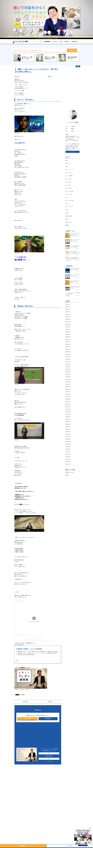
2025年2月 (67, 344)
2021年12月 (67, 439)
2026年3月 (67, 311)
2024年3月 (67, 371)
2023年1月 (67, 406)
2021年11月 (67, 441)
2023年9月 (67, 386)
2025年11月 (67, 321)
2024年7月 (67, 361)
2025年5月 (67, 336)
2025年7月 (67, 331)
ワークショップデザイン (70, 206)
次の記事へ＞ (50, 706)
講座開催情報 (47, 41)
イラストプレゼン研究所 (20, 42)
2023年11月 (67, 381)
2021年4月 (67, 459)
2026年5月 (67, 306)
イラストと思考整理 (69, 175)
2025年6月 (67, 334)
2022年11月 (67, 411)
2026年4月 (67, 309)
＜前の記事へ (25, 706)
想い (61, 41)
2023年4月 (67, 399)
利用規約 (66, 475)
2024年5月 (67, 366)
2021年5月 (67, 456)
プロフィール (55, 41)
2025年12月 (67, 319)
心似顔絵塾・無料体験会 (19, 643)
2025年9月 (67, 326)
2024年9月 (67, 356)
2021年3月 (67, 461)
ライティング (68, 203)
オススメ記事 (68, 185)
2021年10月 (67, 444)
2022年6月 (67, 424)
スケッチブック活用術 (69, 191)
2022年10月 (67, 414)
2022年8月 (67, 419)
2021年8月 (67, 449)
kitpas (67, 160)
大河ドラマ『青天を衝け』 (20, 111)
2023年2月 (67, 404)
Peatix (17, 665)
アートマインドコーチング (70, 169)
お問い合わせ (74, 41)
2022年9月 (67, 416)
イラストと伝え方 (69, 172)
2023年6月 (67, 394)
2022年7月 (67, 421)
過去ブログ (67, 41)
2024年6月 (67, 364)
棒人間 (67, 219)
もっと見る (72, 151)
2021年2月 (67, 464)
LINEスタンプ (68, 163)
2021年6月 (67, 454)
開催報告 (67, 225)
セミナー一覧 (27, 723)
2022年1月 (67, 436)
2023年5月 (67, 396)
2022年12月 (67, 409)
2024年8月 (67, 359)
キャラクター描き (69, 188)
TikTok (67, 166)
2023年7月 (67, 391)
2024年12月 (67, 349)
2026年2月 (67, 314)
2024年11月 (67, 351)
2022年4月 (67, 429)
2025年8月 (67, 329)
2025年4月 (67, 339)
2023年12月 (67, 379)
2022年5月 (67, 426)
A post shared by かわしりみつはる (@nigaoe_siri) (34, 638)
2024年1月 (67, 376)
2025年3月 (67, 341)
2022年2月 (67, 434)
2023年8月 (67, 389)
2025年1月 (67, 346)
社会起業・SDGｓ (69, 222)
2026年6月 (67, 304)
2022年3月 (67, 431)
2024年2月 (67, 374)
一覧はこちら (72, 50)
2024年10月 (67, 354)
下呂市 (67, 209)
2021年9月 (67, 446)
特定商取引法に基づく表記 (69, 472)
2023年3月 (67, 401)
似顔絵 (50, 76)
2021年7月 (67, 451)
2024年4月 (67, 369)
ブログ (67, 197)
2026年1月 (67, 316)
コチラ (26, 672)
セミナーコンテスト (69, 194)
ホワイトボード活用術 (69, 200)
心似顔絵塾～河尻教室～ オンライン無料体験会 (29, 648)
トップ (40, 41)
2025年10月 (67, 324)
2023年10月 (67, 384)
